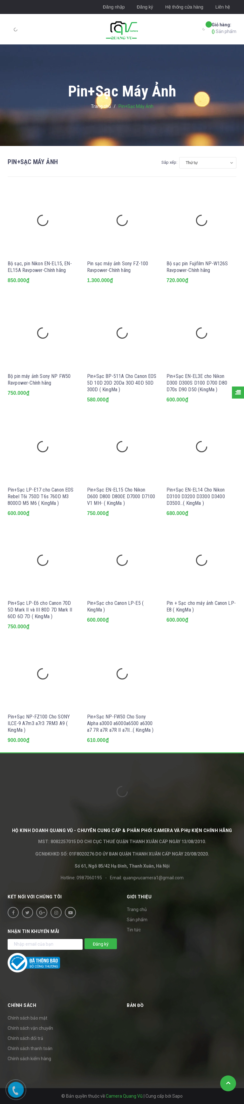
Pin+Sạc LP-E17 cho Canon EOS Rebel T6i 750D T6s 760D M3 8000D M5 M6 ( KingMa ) (40, 496)
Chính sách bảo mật (27, 1018)
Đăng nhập (114, 7)
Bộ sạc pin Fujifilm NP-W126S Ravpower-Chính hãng (197, 267)
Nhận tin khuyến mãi (33, 931)
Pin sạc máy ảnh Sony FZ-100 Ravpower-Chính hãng (117, 267)
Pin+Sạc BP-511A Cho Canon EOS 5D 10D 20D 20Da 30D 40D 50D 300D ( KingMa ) (122, 383)
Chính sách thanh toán (30, 1048)
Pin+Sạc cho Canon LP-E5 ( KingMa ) (115, 606)
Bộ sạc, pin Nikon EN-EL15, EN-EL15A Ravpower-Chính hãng (40, 267)
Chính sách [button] (22, 1005)
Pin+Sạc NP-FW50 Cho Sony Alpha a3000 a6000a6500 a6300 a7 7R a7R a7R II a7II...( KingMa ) (120, 723)
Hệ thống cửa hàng (184, 7)
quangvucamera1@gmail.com (153, 877)
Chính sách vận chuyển (30, 1028)
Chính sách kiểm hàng (29, 1058)
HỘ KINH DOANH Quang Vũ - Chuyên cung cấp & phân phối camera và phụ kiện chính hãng (122, 830)
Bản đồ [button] (135, 1005)
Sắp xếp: (169, 162)
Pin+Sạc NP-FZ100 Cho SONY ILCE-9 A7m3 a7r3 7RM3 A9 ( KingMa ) (39, 723)
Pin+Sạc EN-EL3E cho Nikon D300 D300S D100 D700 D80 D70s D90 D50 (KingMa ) (196, 383)
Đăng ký (145, 7)
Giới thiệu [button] (139, 896)
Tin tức (134, 929)
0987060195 (89, 877)
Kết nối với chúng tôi (35, 896)
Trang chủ (137, 909)
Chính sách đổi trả (25, 1038)
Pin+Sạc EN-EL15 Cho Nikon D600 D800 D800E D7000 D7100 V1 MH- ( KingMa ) (121, 496)
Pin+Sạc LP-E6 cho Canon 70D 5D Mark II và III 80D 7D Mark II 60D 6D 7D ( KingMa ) (40, 609)
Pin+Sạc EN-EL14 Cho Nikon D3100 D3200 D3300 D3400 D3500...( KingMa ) (195, 496)
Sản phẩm (224, 28)
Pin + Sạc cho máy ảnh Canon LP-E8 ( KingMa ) (201, 606)
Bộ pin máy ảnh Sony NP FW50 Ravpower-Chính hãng (39, 379)
